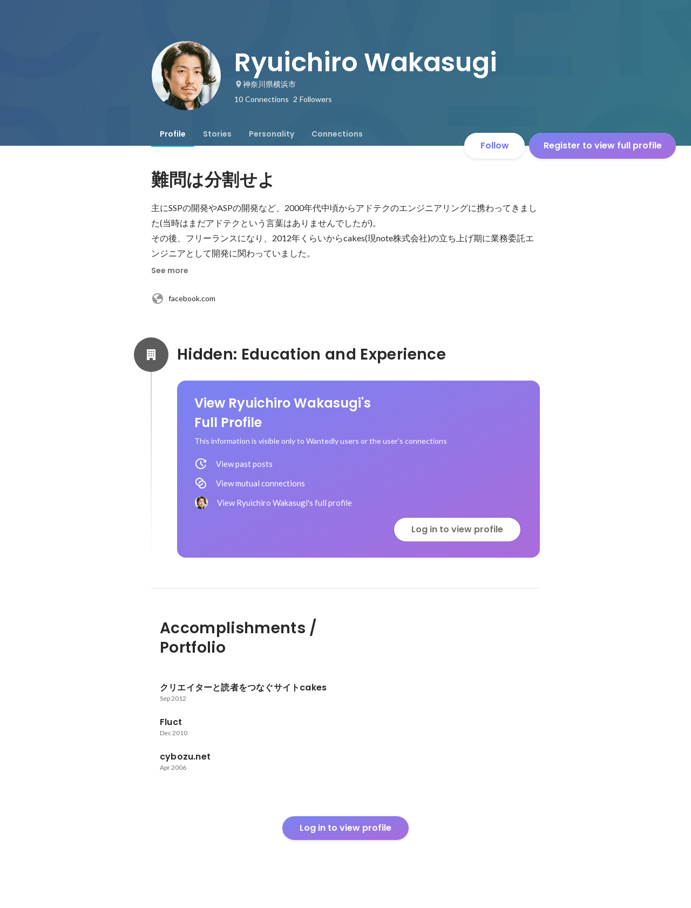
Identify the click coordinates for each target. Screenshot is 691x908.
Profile (173, 133)
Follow (494, 145)
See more (169, 270)
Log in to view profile (457, 529)
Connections (337, 133)
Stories (217, 133)
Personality (271, 133)
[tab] (172, 134)
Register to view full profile (603, 145)
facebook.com (183, 298)
